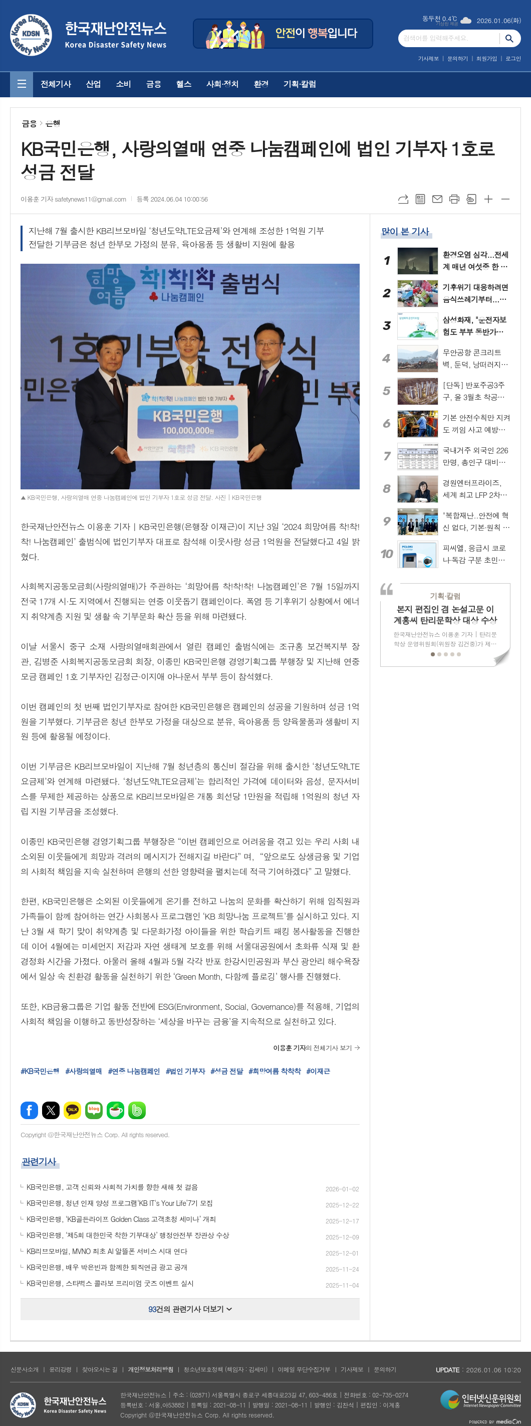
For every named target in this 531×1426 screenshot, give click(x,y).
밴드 (137, 1110)
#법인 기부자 (185, 1071)
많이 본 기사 (404, 231)
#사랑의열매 (83, 1071)
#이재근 (318, 1071)
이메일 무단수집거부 (304, 1369)
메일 (437, 199)
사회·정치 (222, 84)
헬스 (183, 84)
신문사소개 (25, 1369)
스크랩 (471, 199)
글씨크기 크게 (488, 199)
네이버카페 (115, 1110)
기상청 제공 (447, 24)
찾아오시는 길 (100, 1369)
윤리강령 (60, 1369)
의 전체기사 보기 (312, 1047)
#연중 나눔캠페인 (134, 1071)
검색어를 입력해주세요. (435, 38)
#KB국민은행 (40, 1071)
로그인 (513, 58)
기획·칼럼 (300, 84)
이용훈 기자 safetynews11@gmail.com (73, 199)
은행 (52, 123)
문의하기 (457, 58)
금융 (153, 84)
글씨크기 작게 (505, 199)
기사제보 (428, 58)
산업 (93, 84)
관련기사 (39, 1161)
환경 (261, 84)
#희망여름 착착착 (274, 1071)
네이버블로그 (94, 1110)
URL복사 (403, 199)
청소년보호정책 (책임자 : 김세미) (225, 1369)
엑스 (51, 1110)
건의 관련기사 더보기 (190, 1309)
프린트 (454, 199)
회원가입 (486, 58)
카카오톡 (72, 1110)
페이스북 (29, 1110)
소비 (123, 84)
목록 (420, 199)
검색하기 (510, 38)
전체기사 (56, 84)
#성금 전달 (226, 1071)
